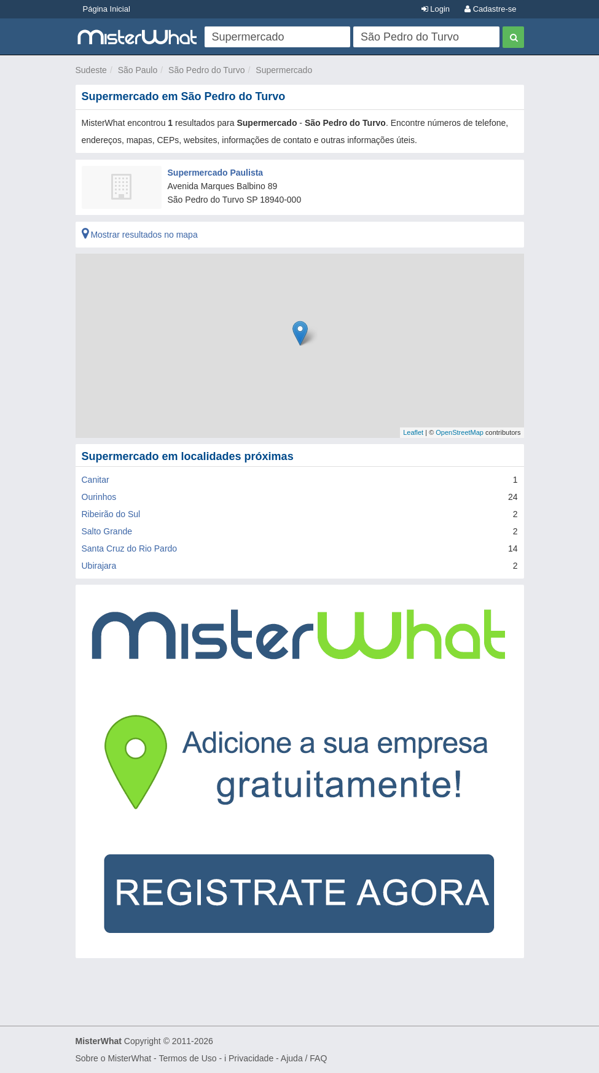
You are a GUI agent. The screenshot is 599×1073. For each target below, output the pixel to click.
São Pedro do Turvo (206, 70)
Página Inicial (106, 9)
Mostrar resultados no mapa (140, 235)
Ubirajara (99, 566)
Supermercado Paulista (216, 173)
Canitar (95, 480)
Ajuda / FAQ (304, 1058)
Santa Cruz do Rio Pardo (130, 548)
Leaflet (413, 432)
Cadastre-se (490, 9)
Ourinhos (99, 497)
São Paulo (138, 70)
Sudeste (91, 70)
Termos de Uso (187, 1058)
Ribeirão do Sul (111, 514)
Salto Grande (107, 531)
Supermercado (284, 70)
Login (435, 9)
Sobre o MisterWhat (114, 1058)
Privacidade (251, 1058)
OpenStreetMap (460, 432)
